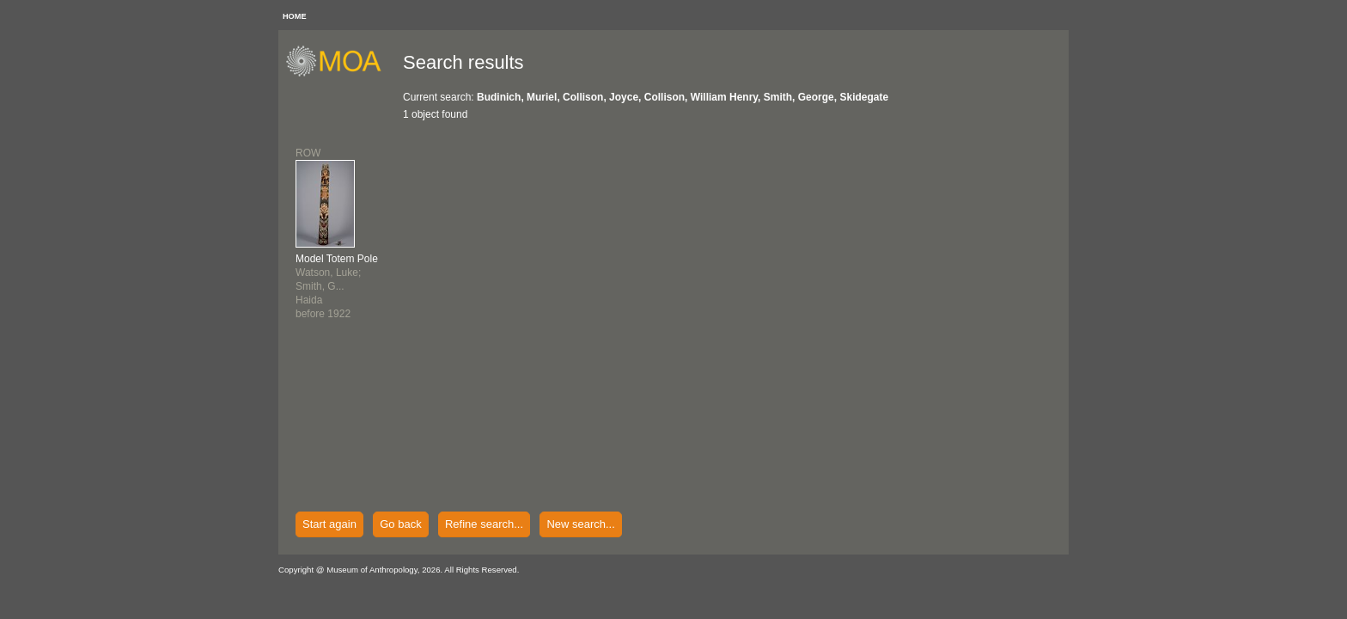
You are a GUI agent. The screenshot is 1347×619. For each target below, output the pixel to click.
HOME (295, 16)
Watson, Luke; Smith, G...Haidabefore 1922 (337, 286)
